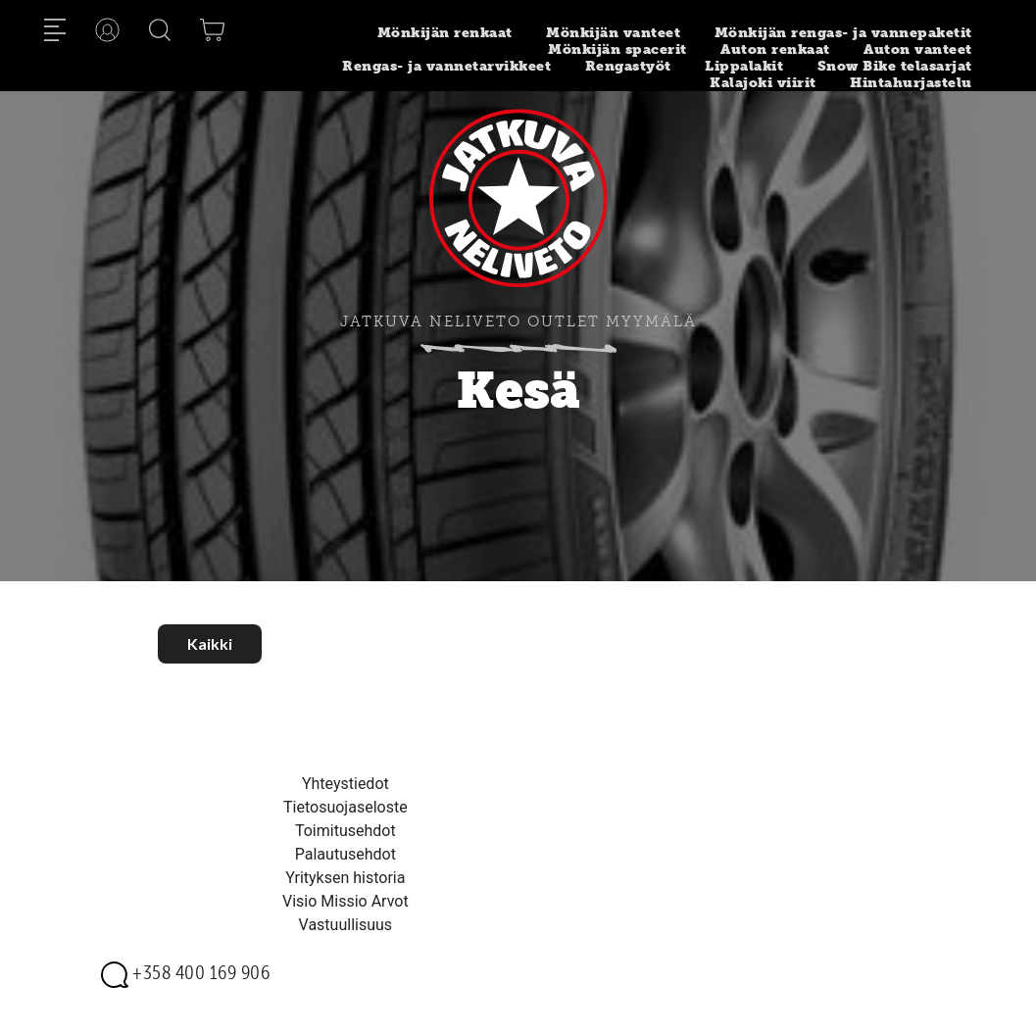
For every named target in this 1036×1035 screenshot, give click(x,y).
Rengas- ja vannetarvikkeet (446, 66)
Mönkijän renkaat (445, 33)
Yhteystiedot (345, 783)
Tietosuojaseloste (345, 807)
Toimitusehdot (345, 830)
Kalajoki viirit (763, 82)
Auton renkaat (775, 49)
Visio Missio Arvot (345, 901)
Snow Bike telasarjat (894, 66)
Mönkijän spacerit (617, 49)
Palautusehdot (345, 854)
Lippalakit (744, 66)
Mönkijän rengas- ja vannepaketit (843, 33)
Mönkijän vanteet (613, 33)
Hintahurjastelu (911, 82)
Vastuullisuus (346, 924)
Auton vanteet (917, 49)
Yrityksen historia (345, 877)
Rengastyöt (628, 66)
